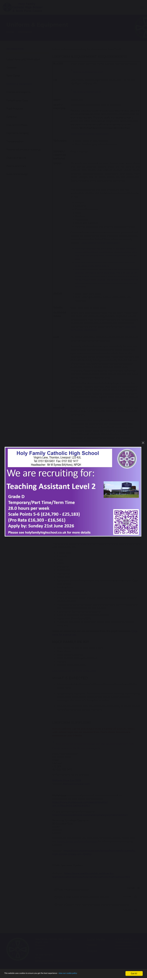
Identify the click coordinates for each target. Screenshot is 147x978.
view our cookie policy (80, 973)
